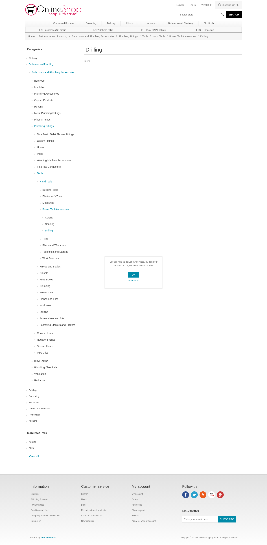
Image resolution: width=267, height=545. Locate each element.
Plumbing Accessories (46, 93)
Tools (145, 36)
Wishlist (135, 515)
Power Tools (46, 292)
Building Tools (50, 189)
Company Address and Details (45, 515)
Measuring (48, 202)
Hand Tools (158, 36)
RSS (203, 494)
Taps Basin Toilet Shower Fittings (55, 134)
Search (84, 494)
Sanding (49, 224)
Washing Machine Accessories (54, 160)
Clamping (45, 286)
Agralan (32, 442)
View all (34, 456)
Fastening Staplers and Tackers (57, 324)
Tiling (45, 238)
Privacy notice (37, 505)
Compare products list (91, 515)
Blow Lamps (41, 360)
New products (87, 521)
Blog (83, 505)
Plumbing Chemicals (45, 367)
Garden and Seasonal (39, 408)
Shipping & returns (40, 499)
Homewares (34, 415)
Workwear (45, 305)
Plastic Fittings (42, 119)
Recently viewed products (93, 510)
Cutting (49, 217)
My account (137, 494)
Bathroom (39, 80)
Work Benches (50, 258)
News (84, 499)
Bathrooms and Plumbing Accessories (93, 36)
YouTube (211, 494)
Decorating (34, 396)
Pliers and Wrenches (54, 245)
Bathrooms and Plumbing (53, 36)
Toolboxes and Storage (55, 251)
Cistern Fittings (45, 140)
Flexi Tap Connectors (49, 166)
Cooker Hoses (45, 333)
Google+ (220, 494)
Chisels (44, 273)
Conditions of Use (39, 510)
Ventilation (40, 373)
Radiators (39, 380)
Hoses (40, 147)
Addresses (137, 505)
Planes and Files (49, 299)
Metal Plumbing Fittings (47, 113)
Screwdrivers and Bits (52, 318)
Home (31, 36)
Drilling (49, 230)
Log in (193, 5)
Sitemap (35, 494)
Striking (44, 312)
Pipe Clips (42, 352)
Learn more (133, 280)
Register (180, 5)
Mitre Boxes (46, 279)
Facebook (185, 494)
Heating (38, 106)
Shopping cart (138, 510)
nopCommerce (48, 537)
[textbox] (202, 14)
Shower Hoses (45, 346)
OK (133, 274)
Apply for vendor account (144, 521)
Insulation (39, 87)
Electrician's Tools (52, 196)
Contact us (36, 521)
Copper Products (43, 100)
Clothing (33, 58)
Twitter (194, 494)
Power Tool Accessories (182, 36)
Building (33, 390)
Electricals (34, 402)
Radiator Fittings (46, 339)
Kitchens (33, 421)
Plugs (40, 153)
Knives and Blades (50, 266)
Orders (135, 499)
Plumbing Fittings (128, 36)
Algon (31, 448)
